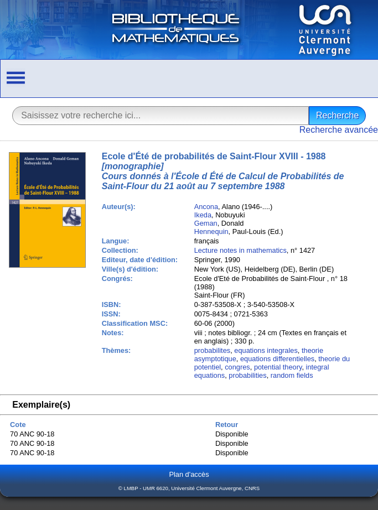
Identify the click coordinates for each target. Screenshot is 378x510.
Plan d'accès (189, 474)
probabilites (212, 350)
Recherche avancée (338, 129)
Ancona (206, 206)
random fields (292, 375)
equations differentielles (277, 359)
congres (237, 367)
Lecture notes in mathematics (240, 250)
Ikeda (202, 215)
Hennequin (211, 231)
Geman (206, 223)
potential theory (278, 367)
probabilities (247, 375)
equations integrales (266, 350)
